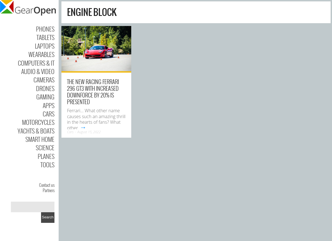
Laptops (44, 45)
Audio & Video (37, 71)
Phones (45, 28)
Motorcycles (38, 122)
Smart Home (39, 139)
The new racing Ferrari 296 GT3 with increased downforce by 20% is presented (93, 91)
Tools (47, 164)
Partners (48, 190)
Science (45, 147)
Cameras (44, 79)
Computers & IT (36, 62)
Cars (48, 113)
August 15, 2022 (89, 132)
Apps (48, 105)
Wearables (41, 54)
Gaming (45, 96)
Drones (45, 88)
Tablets (45, 37)
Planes (46, 156)
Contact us (46, 185)
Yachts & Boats (36, 130)
